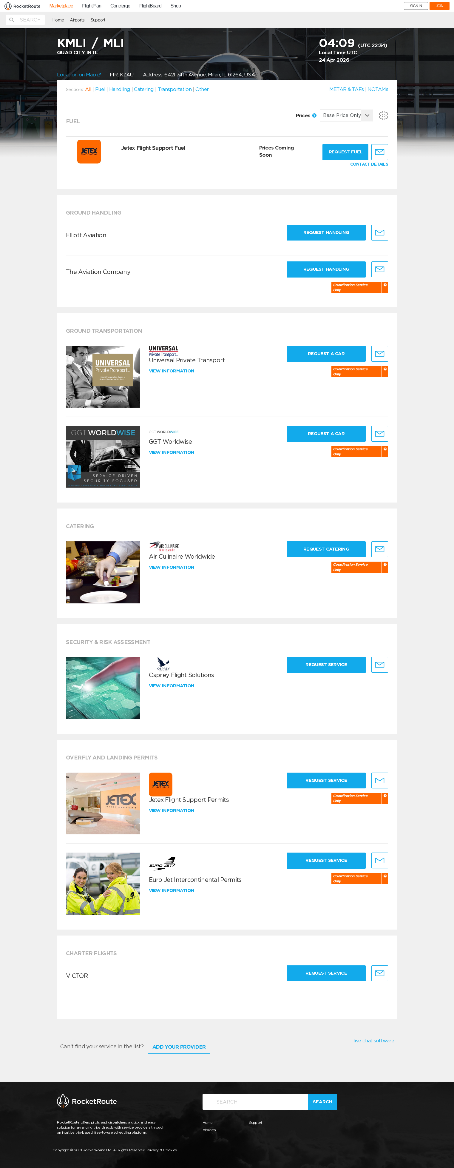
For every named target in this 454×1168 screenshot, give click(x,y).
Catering (144, 89)
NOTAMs (377, 89)
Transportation (175, 89)
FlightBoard (150, 6)
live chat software (373, 1041)
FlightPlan (91, 6)
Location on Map (79, 75)
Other (202, 89)
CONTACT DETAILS (369, 164)
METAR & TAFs (346, 89)
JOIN (439, 6)
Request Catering (326, 549)
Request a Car (326, 353)
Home (58, 20)
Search (322, 1101)
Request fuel (345, 152)
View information (172, 371)
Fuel (100, 89)
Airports (77, 20)
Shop (176, 6)
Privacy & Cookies (162, 1150)
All (88, 89)
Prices (306, 115)
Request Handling (326, 232)
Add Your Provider (179, 1047)
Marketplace (61, 6)
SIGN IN (416, 6)
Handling (119, 89)
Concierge (120, 6)
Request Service (326, 664)
